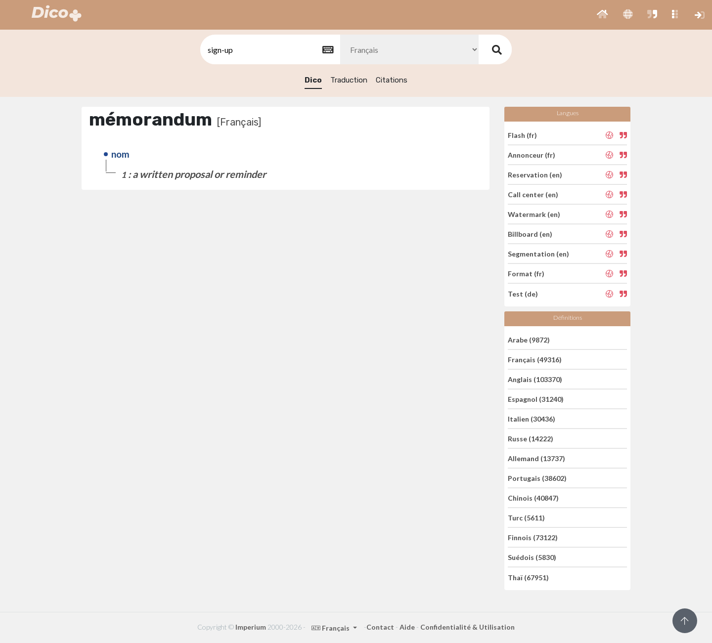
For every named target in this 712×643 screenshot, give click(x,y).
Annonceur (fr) (531, 155)
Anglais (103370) (535, 379)
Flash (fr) (522, 134)
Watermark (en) (534, 214)
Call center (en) (533, 194)
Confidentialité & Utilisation (467, 627)
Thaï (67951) (528, 577)
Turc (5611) (526, 518)
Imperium (250, 627)
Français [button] (331, 628)
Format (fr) (526, 273)
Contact (380, 627)
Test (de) (523, 293)
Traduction (348, 80)
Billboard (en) (530, 234)
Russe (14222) (530, 438)
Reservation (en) (535, 175)
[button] (602, 15)
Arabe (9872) (529, 339)
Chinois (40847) (533, 498)
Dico (313, 80)
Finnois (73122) (533, 537)
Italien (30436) (531, 419)
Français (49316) (535, 359)
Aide (407, 627)
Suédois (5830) (532, 557)
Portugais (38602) (537, 478)
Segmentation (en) (538, 254)
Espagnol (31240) (536, 399)
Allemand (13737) (536, 458)
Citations (391, 80)
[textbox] (269, 49)
